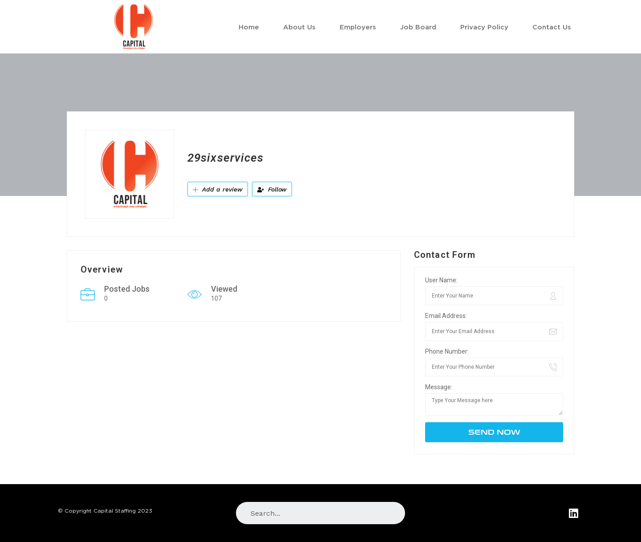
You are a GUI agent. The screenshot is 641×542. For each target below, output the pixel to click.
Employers (358, 26)
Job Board (418, 26)
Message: (438, 387)
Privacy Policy (484, 26)
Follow (272, 189)
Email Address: (446, 316)
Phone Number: (447, 351)
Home (249, 26)
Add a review (218, 189)
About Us (299, 26)
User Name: (441, 280)
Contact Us (551, 26)
